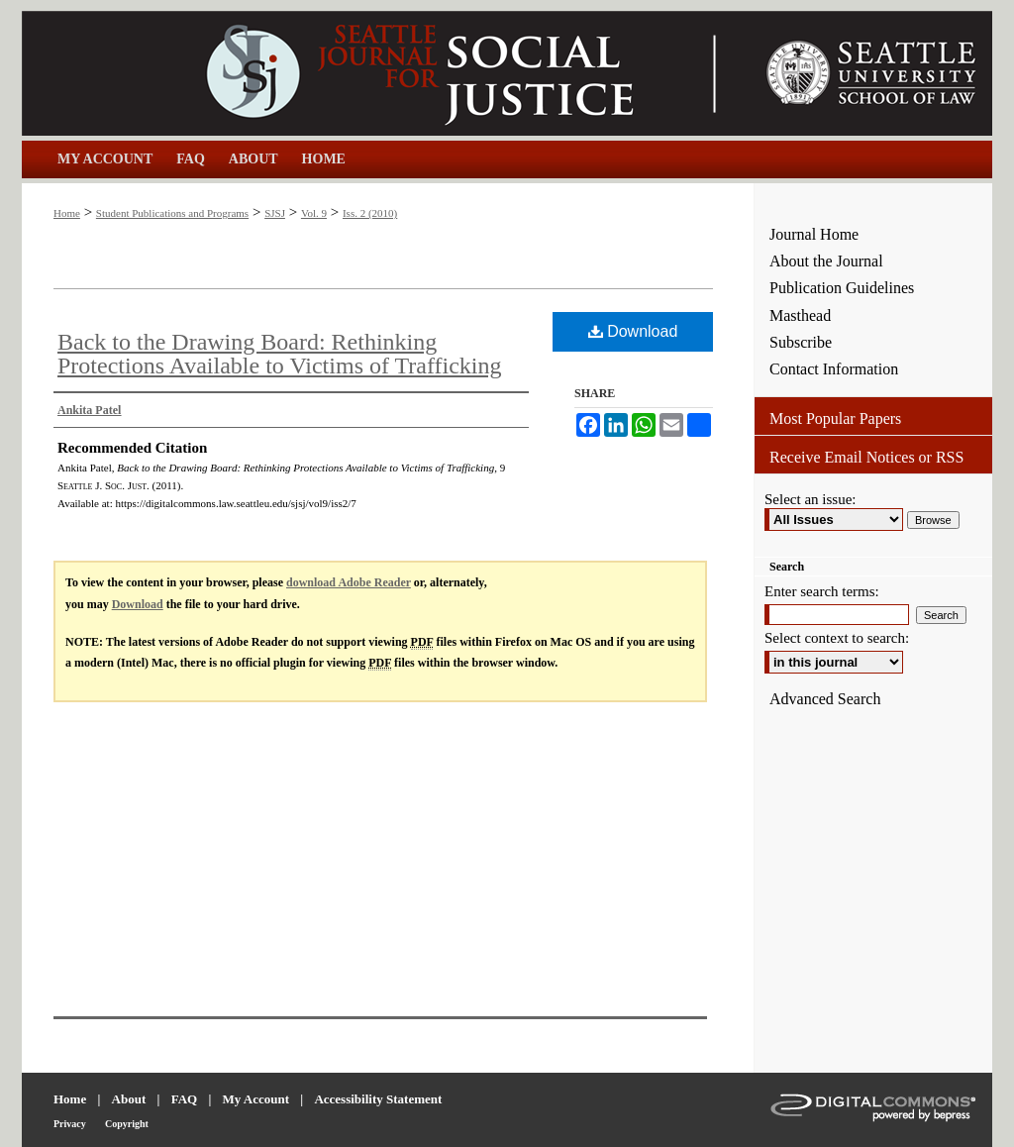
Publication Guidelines (841, 287)
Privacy (69, 1123)
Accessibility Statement (378, 1099)
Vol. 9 (314, 213)
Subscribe (800, 342)
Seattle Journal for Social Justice (388, 73)
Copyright (127, 1123)
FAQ (184, 1099)
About (129, 1099)
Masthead (800, 315)
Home (66, 213)
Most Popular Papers (835, 418)
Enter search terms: (821, 591)
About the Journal (826, 261)
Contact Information (833, 369)
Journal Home (814, 234)
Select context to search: (836, 638)
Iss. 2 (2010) (370, 213)
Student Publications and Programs (172, 213)
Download (633, 331)
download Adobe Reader (348, 582)
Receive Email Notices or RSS (866, 457)
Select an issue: (810, 499)
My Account (256, 1099)
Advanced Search (824, 698)
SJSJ (274, 213)
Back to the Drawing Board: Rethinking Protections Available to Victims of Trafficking (279, 353)
